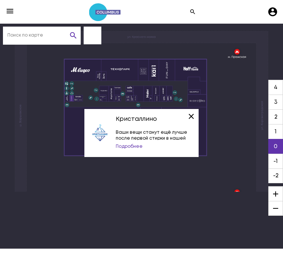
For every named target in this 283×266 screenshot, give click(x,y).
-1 (275, 161)
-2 (276, 175)
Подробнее (129, 146)
